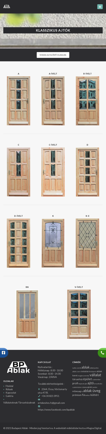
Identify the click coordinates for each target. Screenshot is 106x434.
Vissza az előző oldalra (53, 55)
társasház (77, 379)
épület (87, 379)
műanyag (76, 391)
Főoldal (9, 386)
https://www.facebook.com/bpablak (56, 409)
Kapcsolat (11, 392)
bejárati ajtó (83, 384)
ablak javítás (94, 368)
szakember (96, 379)
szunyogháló (87, 387)
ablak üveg (91, 390)
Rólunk (9, 389)
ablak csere (76, 371)
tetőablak (85, 371)
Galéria (9, 395)
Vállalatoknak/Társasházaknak (19, 402)
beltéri (87, 395)
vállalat (95, 375)
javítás (95, 387)
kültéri (94, 394)
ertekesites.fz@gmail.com (51, 402)
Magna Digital (94, 428)
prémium (77, 395)
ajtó (91, 383)
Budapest (92, 371)
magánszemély (83, 376)
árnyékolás (98, 384)
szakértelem (77, 387)
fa (82, 391)
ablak (85, 367)
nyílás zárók (76, 368)
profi (75, 383)
